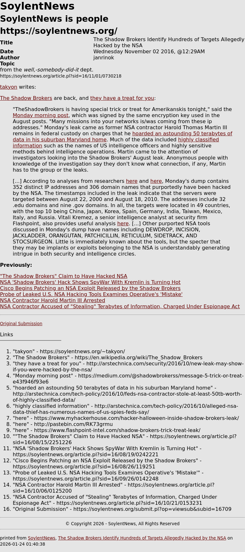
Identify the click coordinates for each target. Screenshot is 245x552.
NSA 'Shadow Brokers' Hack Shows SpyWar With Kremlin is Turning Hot (90, 282)
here (131, 181)
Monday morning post (40, 115)
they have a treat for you (122, 98)
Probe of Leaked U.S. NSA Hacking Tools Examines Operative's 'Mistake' (91, 294)
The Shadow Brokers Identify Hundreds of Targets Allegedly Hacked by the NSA (142, 538)
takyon (8, 87)
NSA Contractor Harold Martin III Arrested (52, 300)
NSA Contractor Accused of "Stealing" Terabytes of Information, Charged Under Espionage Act (120, 306)
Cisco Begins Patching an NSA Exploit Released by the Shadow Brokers (90, 288)
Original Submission (21, 323)
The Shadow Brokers (26, 98)
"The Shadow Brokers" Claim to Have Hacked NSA (63, 276)
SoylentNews (41, 538)
